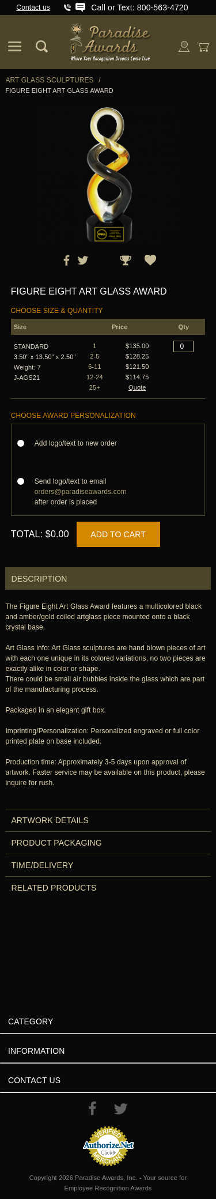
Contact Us (34, 1080)
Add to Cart (118, 534)
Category (30, 1021)
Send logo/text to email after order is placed (80, 492)
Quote (137, 387)
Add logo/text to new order (79, 443)
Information (36, 1050)
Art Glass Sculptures (49, 80)
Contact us (33, 7)
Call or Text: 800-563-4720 (139, 7)
